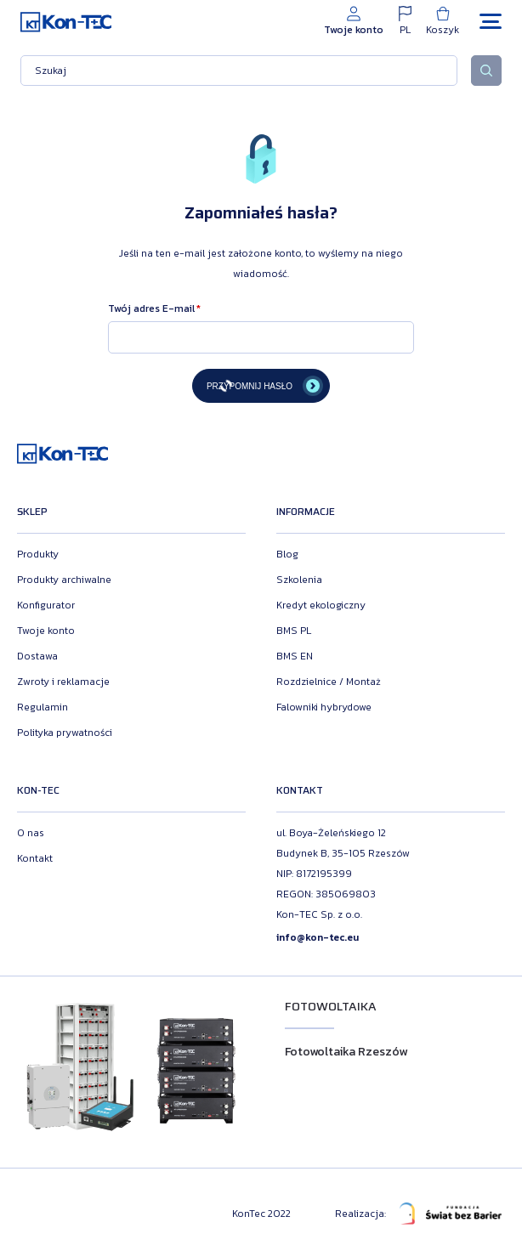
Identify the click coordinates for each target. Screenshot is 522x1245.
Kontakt (35, 858)
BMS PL (293, 630)
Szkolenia (299, 579)
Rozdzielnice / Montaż (328, 681)
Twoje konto (46, 630)
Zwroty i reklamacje (63, 681)
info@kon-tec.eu (317, 937)
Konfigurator (46, 605)
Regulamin (42, 707)
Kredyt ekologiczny (321, 605)
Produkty (38, 554)
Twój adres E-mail (151, 308)
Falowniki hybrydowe (324, 707)
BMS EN (294, 656)
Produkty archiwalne (64, 579)
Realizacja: (418, 1214)
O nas (30, 832)
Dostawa (37, 656)
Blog (287, 554)
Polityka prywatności (64, 732)
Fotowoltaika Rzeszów (346, 1052)
